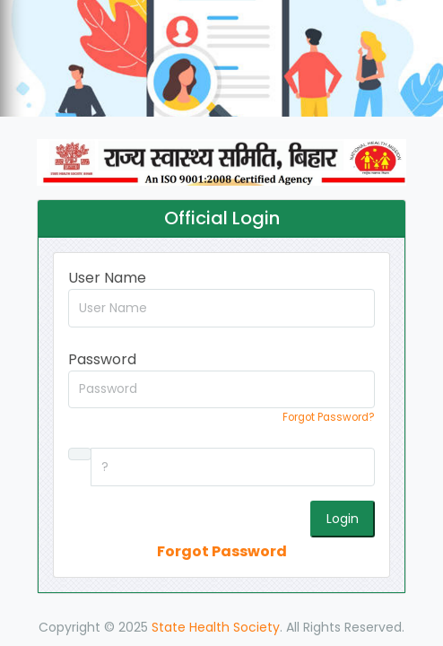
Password (102, 359)
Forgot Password (222, 551)
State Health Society (216, 627)
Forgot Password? (328, 417)
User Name (107, 277)
